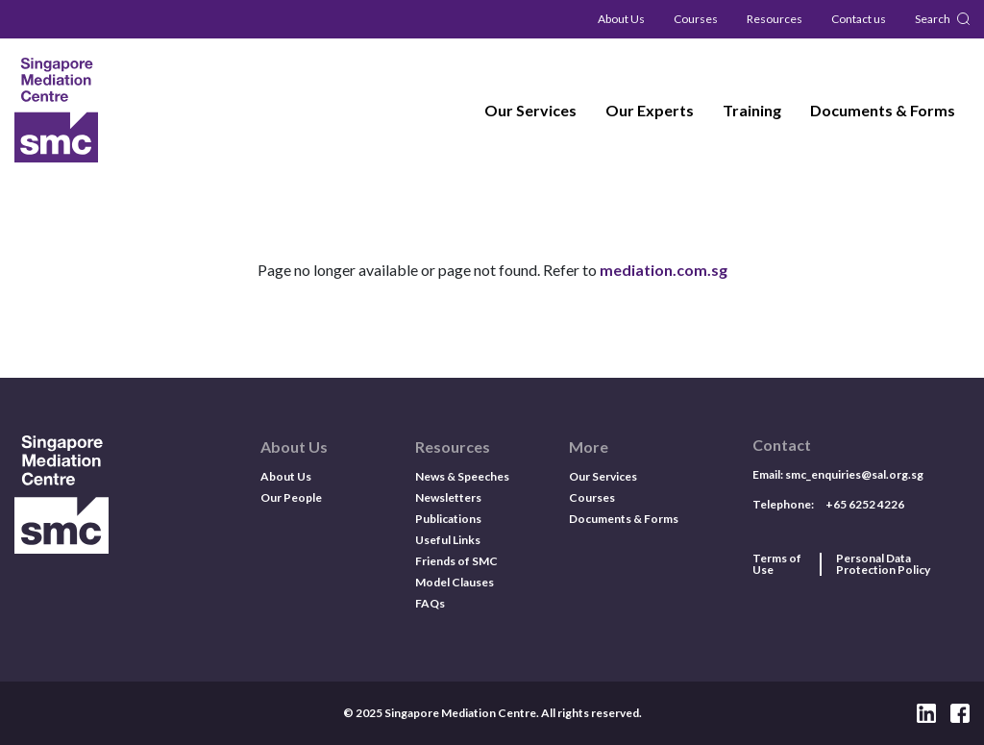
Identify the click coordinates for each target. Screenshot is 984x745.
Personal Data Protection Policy (883, 564)
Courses (696, 19)
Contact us (858, 19)
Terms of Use (776, 564)
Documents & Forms (882, 110)
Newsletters (448, 497)
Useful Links (447, 540)
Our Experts (649, 110)
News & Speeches (462, 476)
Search (932, 19)
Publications (448, 518)
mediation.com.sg (663, 270)
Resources (774, 19)
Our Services (530, 110)
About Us (621, 19)
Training (752, 110)
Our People (291, 497)
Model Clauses (454, 582)
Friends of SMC (456, 561)
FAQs (430, 603)
